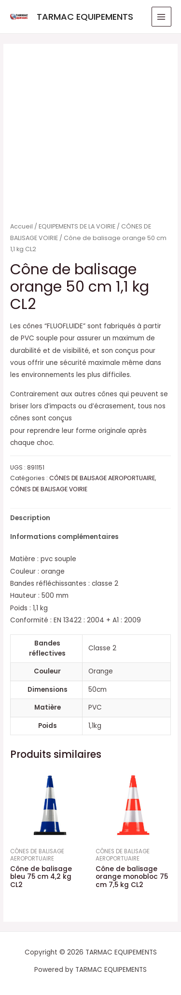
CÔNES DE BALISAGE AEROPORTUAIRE (102, 478)
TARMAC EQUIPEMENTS (85, 17)
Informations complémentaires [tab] (64, 536)
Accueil (21, 226)
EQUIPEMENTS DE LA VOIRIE (77, 226)
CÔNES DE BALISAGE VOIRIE (48, 489)
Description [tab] (30, 518)
